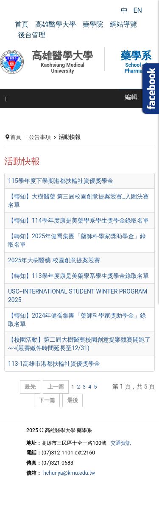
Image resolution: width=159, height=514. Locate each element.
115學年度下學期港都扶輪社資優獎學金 (60, 180)
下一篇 (47, 400)
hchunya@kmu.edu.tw (69, 473)
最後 (72, 400)
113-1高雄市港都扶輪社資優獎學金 (54, 363)
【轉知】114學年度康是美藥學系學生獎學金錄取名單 (78, 220)
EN (137, 10)
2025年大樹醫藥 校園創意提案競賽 (54, 260)
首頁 (15, 137)
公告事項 (40, 137)
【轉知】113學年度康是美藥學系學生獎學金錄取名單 (78, 275)
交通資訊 (121, 443)
